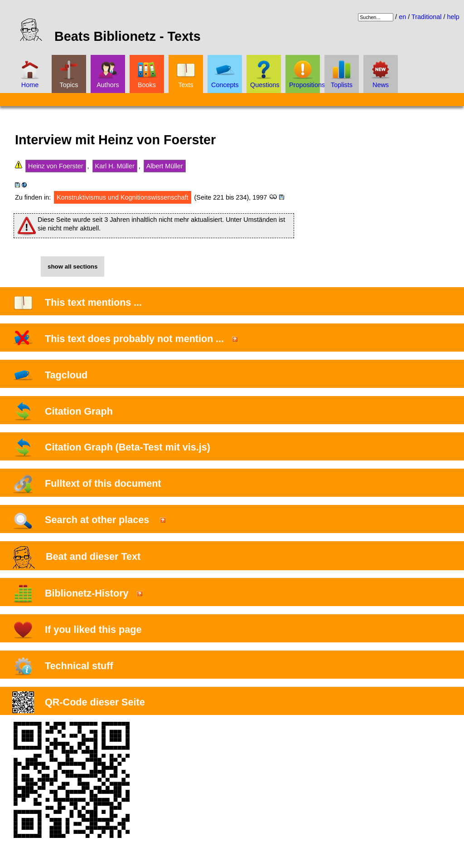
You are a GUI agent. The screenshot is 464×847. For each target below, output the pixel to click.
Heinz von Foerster (55, 166)
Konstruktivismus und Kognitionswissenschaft (122, 197)
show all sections (72, 266)
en (402, 16)
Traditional (426, 16)
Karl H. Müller (115, 166)
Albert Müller (164, 166)
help (453, 16)
